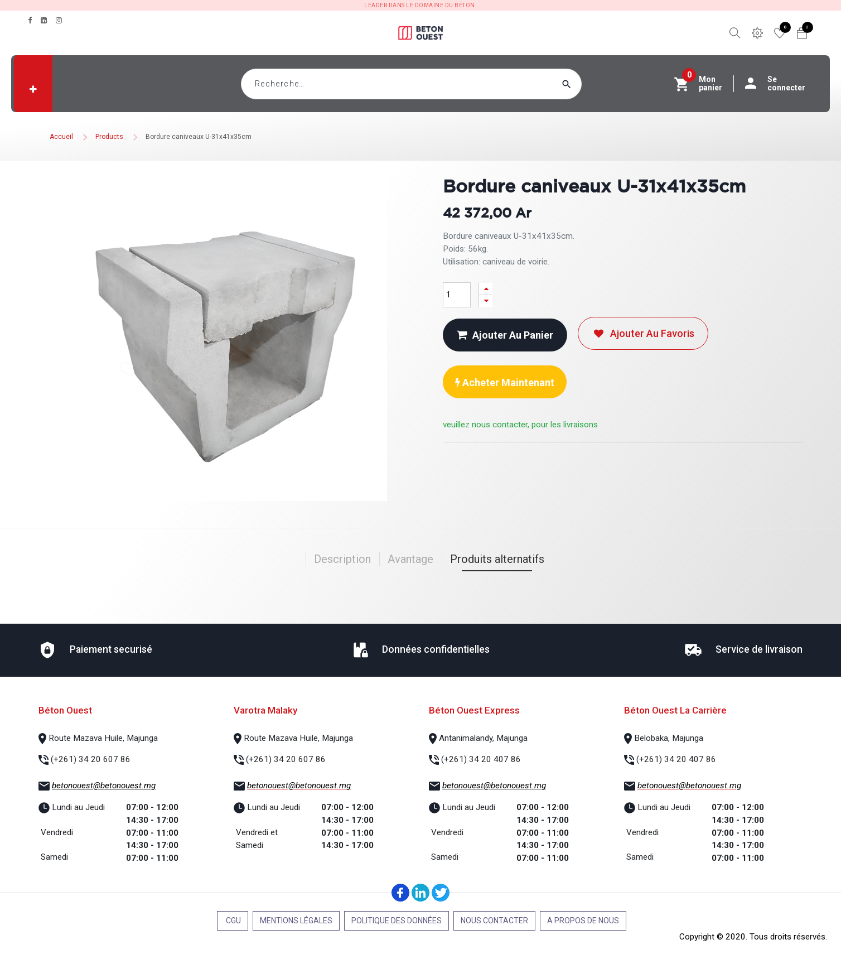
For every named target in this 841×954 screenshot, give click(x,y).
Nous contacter (494, 920)
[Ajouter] (485, 289)
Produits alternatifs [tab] (497, 559)
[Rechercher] (587, 84)
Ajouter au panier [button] (505, 335)
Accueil (61, 137)
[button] (33, 89)
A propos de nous (583, 920)
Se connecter (780, 83)
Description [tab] (342, 559)
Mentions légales (296, 920)
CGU (232, 920)
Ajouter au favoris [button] (643, 333)
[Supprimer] (485, 301)
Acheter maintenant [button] (504, 382)
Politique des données (396, 920)
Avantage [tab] (410, 559)
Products (109, 137)
